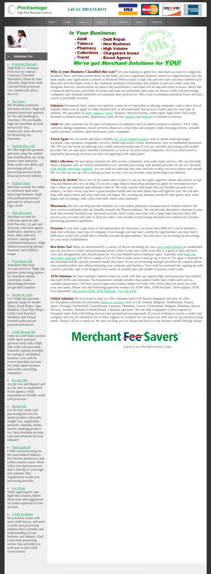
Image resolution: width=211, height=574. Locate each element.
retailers (130, 116)
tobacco (98, 113)
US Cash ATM (126, 291)
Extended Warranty (24, 64)
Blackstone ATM (83, 291)
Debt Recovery (22, 213)
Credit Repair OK (23, 332)
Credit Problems (22, 514)
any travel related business (131, 139)
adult (88, 113)
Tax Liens (18, 101)
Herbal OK (19, 406)
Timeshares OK (22, 261)
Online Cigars (21, 183)
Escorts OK (19, 380)
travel (109, 113)
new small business (170, 247)
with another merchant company (72, 168)
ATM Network (106, 291)
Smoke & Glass (22, 295)
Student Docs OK (23, 146)
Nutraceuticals (21, 447)
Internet (147, 116)
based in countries (113, 302)
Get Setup (18, 488)
